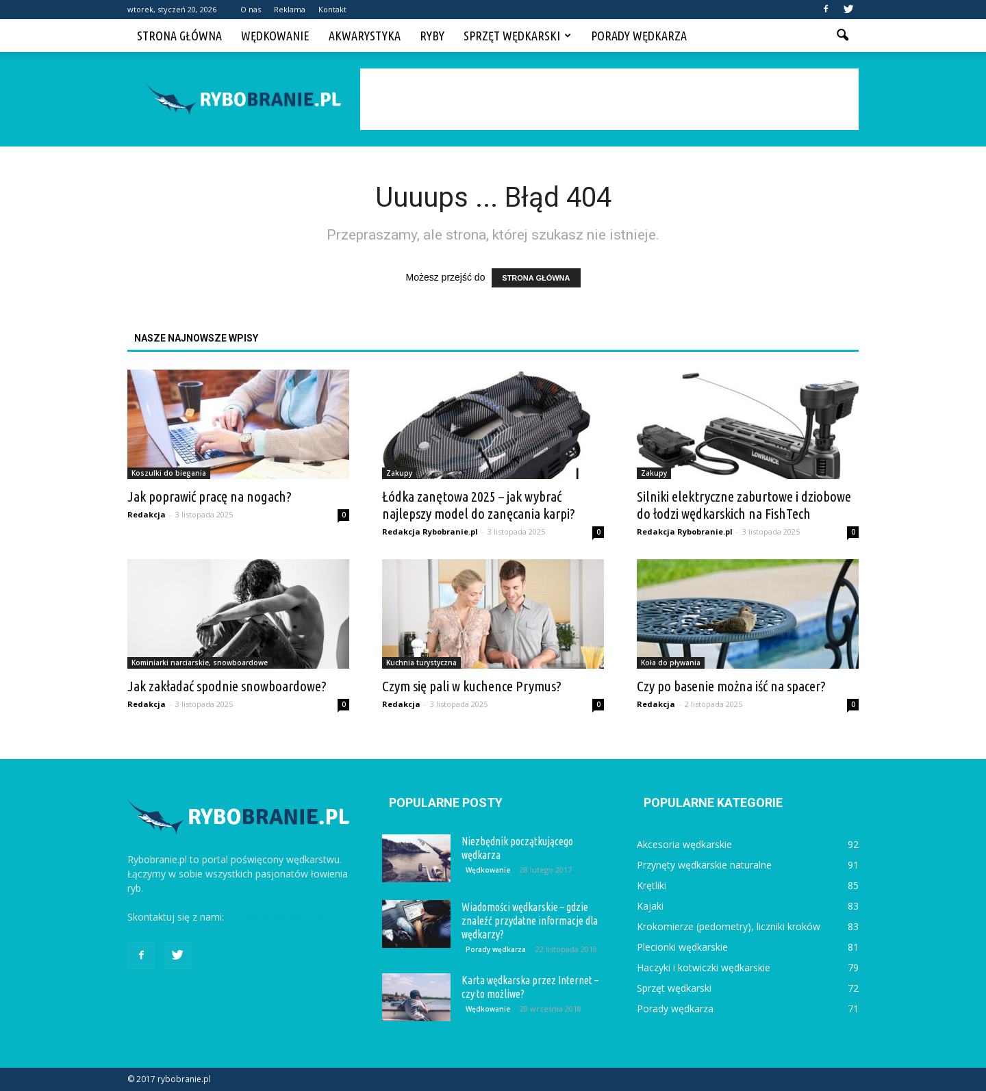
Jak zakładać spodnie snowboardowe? (227, 686)
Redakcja (146, 514)
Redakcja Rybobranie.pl (430, 531)
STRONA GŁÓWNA (536, 278)
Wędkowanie (275, 35)
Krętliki (651, 885)
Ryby (432, 35)
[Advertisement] (609, 99)
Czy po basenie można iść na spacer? (731, 686)
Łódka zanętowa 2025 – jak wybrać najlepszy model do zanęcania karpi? (478, 505)
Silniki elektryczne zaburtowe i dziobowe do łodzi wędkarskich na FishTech (744, 505)
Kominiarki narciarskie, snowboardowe (199, 662)
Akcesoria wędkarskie (684, 844)
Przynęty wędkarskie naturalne (704, 864)
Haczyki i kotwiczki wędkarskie (703, 967)
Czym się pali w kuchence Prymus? (471, 686)
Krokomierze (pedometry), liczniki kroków (728, 926)
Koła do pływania (670, 662)
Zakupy (399, 473)
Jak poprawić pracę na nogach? (209, 496)
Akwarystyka (365, 35)
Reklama (289, 9)
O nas (250, 9)
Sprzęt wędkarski (517, 35)
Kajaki (650, 905)
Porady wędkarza (639, 35)
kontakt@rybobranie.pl (276, 916)
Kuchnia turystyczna (421, 662)
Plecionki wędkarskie (682, 946)
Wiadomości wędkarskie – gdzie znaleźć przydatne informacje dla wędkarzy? (530, 920)
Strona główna (179, 35)
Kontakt (332, 9)
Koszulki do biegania (168, 473)
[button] (842, 35)
